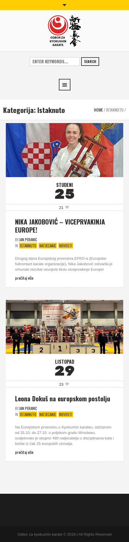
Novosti (65, 245)
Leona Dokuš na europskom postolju (62, 398)
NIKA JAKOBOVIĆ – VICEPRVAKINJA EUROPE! (60, 225)
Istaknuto (114, 110)
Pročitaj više (24, 278)
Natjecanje (47, 245)
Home (98, 110)
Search (90, 61)
